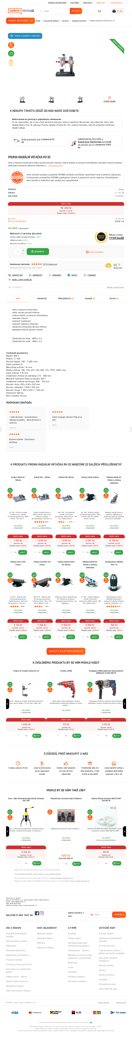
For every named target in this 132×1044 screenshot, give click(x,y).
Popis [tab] (18, 298)
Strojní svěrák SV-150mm (18, 479)
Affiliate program (76, 987)
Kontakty (87, 3)
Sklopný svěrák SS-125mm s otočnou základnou (114, 480)
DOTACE (41, 953)
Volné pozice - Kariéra (78, 961)
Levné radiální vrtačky (52, 884)
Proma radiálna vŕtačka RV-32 (61, 888)
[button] (36, 741)
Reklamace (11, 956)
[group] (26, 706)
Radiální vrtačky (79, 21)
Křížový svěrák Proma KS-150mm (66, 563)
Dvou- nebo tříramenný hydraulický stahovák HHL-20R (26, 805)
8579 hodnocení (50, 264)
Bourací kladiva (106, 976)
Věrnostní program (57, 3)
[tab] (90, 298)
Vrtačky (65, 21)
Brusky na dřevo (106, 985)
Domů (38, 21)
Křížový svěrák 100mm (90, 477)
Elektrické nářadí (51, 21)
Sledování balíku (45, 948)
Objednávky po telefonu (17, 965)
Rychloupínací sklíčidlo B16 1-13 (114, 563)
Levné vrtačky (38, 884)
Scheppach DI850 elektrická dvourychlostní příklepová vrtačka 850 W (106, 673)
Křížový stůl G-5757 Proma (18, 563)
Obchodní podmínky (15, 961)
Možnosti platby (45, 944)
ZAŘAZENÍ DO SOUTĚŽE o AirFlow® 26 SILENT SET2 (94, 142)
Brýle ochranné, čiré (31, 139)
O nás (70, 977)
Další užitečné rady (108, 999)
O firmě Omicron (107, 956)
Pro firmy (74, 3)
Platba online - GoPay (16, 987)
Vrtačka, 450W (66, 671)
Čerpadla (103, 990)
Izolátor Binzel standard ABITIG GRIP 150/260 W (106, 805)
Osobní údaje (120, 1013)
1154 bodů (116, 238)
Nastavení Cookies (15, 996)
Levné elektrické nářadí (23, 884)
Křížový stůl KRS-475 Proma (42, 563)
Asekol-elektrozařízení (17, 991)
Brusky (102, 980)
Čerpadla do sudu (107, 994)
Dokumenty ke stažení (16, 951)
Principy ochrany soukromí (19, 975)
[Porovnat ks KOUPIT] (18, 741)
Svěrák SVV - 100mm (42, 477)
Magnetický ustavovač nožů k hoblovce (66, 804)
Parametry (42, 298)
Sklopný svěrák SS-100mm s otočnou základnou (90, 565)
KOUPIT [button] (38, 741)
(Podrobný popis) (56, 165)
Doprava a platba (45, 958)
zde (91, 1032)
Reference (73, 973)
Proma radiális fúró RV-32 (79, 891)
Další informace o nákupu (18, 1001)
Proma (121, 189)
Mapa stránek (103, 1013)
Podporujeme (74, 948)
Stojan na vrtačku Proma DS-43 (26, 671)
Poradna (72, 944)
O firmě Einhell (106, 944)
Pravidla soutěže (14, 970)
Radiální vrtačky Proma (114, 287)
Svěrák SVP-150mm (66, 477)
